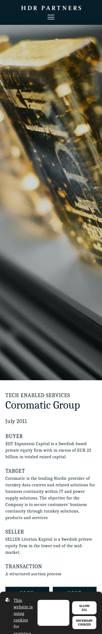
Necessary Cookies (84, 622)
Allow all (84, 608)
